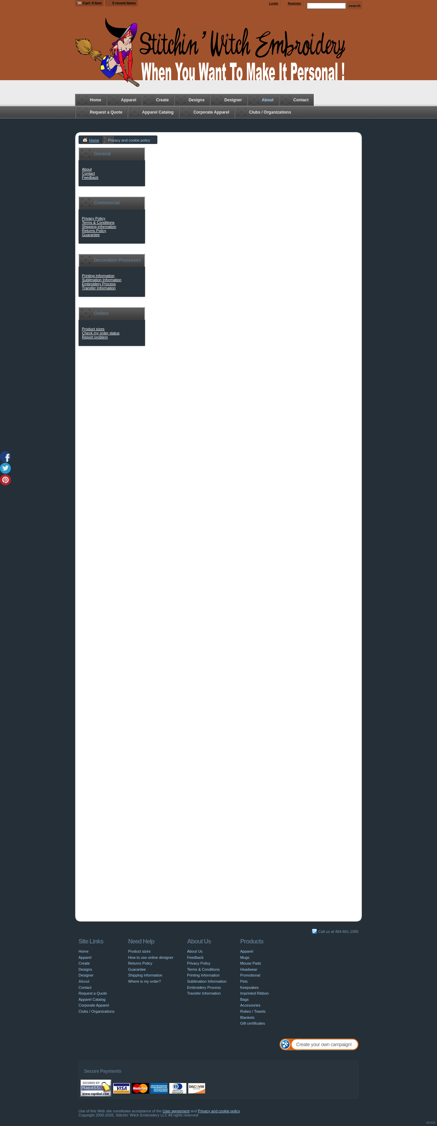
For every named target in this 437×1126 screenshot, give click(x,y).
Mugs (244, 957)
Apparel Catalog (157, 112)
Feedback (90, 177)
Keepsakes (249, 987)
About (267, 100)
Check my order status (100, 333)
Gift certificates (252, 1023)
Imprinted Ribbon (254, 993)
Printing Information (98, 276)
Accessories (250, 1005)
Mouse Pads (250, 963)
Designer (233, 100)
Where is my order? (144, 981)
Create (162, 100)
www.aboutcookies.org (180, 668)
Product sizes (93, 329)
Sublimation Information (102, 280)
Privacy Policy (93, 218)
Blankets (247, 1017)
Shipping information (99, 227)
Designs (196, 100)
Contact (301, 100)
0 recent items (124, 3)
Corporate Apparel (211, 112)
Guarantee (91, 235)
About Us (194, 951)
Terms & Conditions (98, 222)
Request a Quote (106, 112)
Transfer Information (99, 288)
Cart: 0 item (92, 3)
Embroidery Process (99, 284)
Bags (244, 999)
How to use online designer (150, 957)
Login (273, 3)
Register (294, 3)
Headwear (248, 969)
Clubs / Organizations (270, 112)
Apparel (128, 100)
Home (95, 100)
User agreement (176, 1111)
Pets (244, 981)
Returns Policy (94, 231)
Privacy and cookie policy (219, 1111)
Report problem (95, 337)
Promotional (250, 975)
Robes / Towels (252, 1011)
